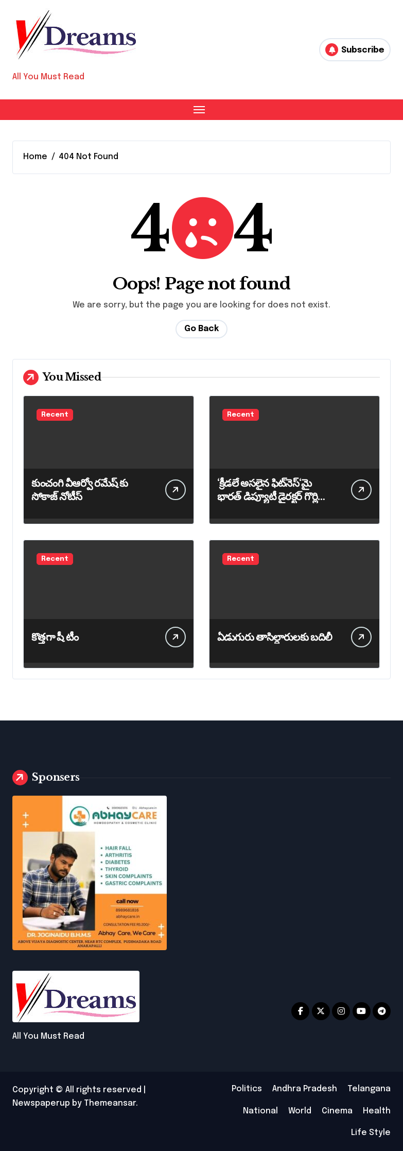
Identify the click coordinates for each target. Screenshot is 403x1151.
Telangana (369, 1089)
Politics (247, 1089)
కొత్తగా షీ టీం (54, 637)
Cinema (337, 1111)
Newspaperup (41, 1103)
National (260, 1111)
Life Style (371, 1132)
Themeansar (110, 1103)
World (299, 1111)
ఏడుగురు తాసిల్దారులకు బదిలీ (274, 637)
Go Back (201, 328)
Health (377, 1111)
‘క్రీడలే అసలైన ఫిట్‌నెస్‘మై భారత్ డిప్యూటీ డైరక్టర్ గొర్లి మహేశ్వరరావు (267, 496)
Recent (54, 414)
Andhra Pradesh (304, 1089)
